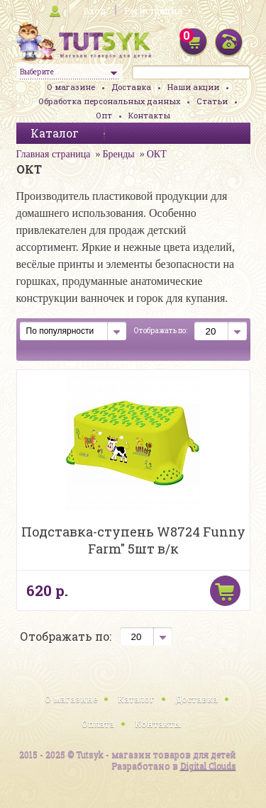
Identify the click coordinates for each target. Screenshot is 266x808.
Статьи (212, 101)
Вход (94, 10)
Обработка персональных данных (109, 101)
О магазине (71, 87)
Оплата (98, 723)
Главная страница (53, 154)
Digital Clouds (208, 765)
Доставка (131, 87)
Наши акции (193, 87)
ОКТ (157, 154)
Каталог (136, 699)
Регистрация (153, 10)
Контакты (149, 115)
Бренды (118, 154)
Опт (104, 115)
